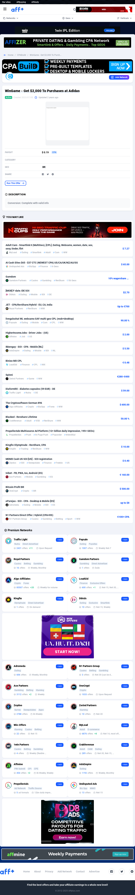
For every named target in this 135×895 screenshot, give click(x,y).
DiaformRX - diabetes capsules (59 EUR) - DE (30, 388)
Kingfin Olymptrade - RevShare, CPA (26, 445)
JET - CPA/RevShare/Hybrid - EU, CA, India (29, 304)
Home (10, 55)
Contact (80, 871)
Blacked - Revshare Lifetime (21, 417)
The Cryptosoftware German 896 (24, 402)
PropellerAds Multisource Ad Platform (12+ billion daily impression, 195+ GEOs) (50, 431)
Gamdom (11, 276)
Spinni (9, 374)
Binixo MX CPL (14, 360)
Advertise (94, 871)
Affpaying (21, 2)
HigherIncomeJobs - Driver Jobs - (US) (27, 332)
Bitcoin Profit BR (15, 487)
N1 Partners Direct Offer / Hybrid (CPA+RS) (29, 515)
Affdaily (35, 2)
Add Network (64, 871)
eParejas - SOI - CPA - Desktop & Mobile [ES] (30, 501)
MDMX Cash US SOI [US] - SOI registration (29, 459)
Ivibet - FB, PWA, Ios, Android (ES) (24, 473)
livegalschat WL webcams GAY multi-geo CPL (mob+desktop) (40, 318)
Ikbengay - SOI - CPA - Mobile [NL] (24, 346)
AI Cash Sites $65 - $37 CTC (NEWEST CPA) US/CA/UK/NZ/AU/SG (42, 262)
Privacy (49, 871)
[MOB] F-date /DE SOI (17, 290)
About (37, 871)
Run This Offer (15, 183)
